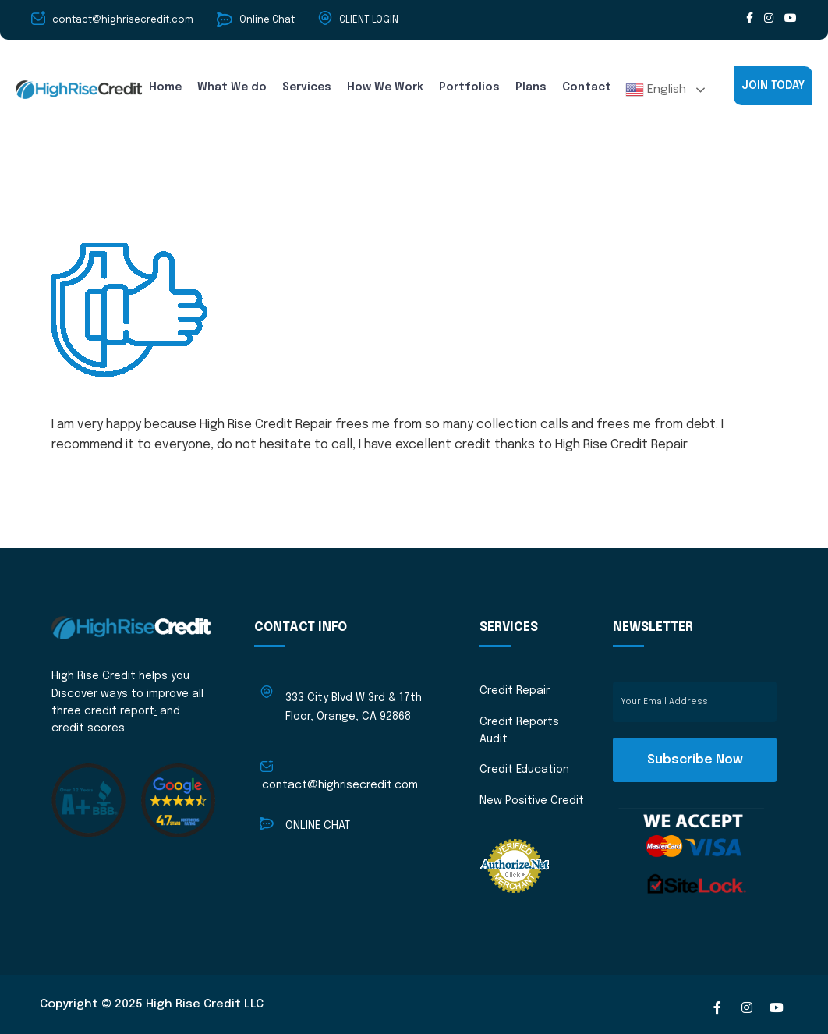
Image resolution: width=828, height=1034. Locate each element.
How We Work (385, 87)
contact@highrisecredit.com (340, 785)
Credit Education (524, 769)
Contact (586, 87)
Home (165, 87)
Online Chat (267, 20)
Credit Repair (514, 690)
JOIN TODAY (773, 85)
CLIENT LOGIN (368, 20)
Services (306, 87)
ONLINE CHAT (317, 825)
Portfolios (469, 87)
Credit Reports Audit (519, 731)
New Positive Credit (531, 800)
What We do (232, 87)
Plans (531, 87)
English (655, 89)
